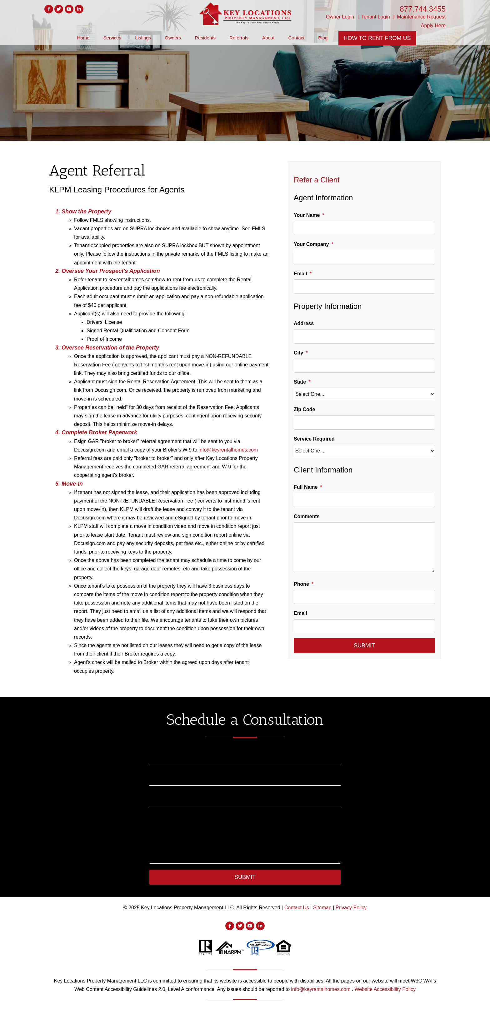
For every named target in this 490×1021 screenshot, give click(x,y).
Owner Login (340, 16)
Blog (323, 37)
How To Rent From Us (377, 38)
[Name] (245, 756)
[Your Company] (364, 257)
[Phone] (364, 597)
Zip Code (304, 409)
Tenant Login (375, 16)
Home (83, 37)
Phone (301, 584)
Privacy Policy (351, 907)
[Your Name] (364, 228)
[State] (364, 394)
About (268, 37)
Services (112, 37)
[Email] (364, 286)
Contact (296, 37)
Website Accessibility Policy (385, 989)
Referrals (238, 37)
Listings (143, 37)
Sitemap (322, 907)
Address (304, 323)
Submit (364, 645)
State (300, 382)
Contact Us (296, 907)
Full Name (306, 487)
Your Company (311, 244)
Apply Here (433, 25)
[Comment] (245, 839)
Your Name (307, 215)
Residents (205, 37)
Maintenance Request (421, 16)
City (298, 352)
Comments (307, 516)
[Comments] (364, 547)
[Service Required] (364, 451)
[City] (364, 366)
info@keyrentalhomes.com (228, 449)
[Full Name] (364, 500)
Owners (173, 37)
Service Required (314, 439)
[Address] (364, 336)
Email (300, 273)
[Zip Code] (364, 422)
